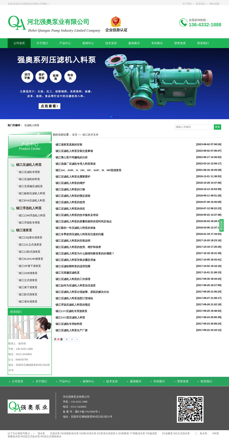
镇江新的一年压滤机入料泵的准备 (76, 227)
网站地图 (214, 3)
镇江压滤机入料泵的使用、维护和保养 (78, 247)
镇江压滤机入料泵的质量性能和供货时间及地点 (84, 221)
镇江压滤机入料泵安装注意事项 (74, 150)
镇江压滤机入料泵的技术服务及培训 (77, 215)
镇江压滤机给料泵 (29, 179)
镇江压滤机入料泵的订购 (70, 189)
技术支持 (111, 43)
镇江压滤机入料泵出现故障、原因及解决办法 (82, 291)
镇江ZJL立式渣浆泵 (30, 244)
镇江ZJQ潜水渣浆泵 (30, 237)
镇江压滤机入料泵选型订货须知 (74, 298)
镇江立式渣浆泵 (28, 280)
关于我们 (187, 3)
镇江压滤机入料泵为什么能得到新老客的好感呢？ (85, 253)
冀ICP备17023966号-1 (87, 411)
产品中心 (65, 43)
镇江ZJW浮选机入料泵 (32, 215)
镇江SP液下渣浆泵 (30, 265)
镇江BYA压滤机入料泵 (32, 200)
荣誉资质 (180, 43)
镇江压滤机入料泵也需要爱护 (73, 176)
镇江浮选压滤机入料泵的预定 (73, 304)
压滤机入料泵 (31, 125)
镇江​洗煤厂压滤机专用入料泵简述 (76, 163)
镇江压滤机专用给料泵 (69, 323)
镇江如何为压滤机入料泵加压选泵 (76, 285)
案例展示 (134, 43)
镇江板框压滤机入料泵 (32, 193)
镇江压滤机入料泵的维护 (70, 182)
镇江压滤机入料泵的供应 (70, 208)
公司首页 (19, 43)
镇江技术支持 (90, 134)
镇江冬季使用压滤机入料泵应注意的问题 (80, 234)
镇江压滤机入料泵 (29, 165)
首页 (74, 134)
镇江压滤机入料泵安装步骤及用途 (76, 259)
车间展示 (157, 43)
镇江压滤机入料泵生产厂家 (72, 330)
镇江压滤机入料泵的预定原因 (73, 195)
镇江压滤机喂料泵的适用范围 (73, 266)
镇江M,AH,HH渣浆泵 (31, 258)
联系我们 (201, 3)
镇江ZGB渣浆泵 (28, 273)
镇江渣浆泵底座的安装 (69, 144)
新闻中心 (88, 43)
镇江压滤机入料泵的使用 (70, 202)
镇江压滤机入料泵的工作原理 (73, 279)
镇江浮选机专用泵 (29, 222)
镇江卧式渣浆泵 (28, 294)
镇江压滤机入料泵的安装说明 (73, 240)
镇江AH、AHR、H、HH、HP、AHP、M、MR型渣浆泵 (88, 170)
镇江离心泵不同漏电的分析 (72, 157)
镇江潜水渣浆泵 (28, 301)
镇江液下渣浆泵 (28, 287)
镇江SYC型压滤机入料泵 (70, 317)
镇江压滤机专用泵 (29, 171)
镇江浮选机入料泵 (29, 208)
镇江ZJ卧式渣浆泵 (29, 251)
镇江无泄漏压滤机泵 (31, 186)
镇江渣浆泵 (24, 230)
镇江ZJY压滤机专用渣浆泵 (71, 311)
